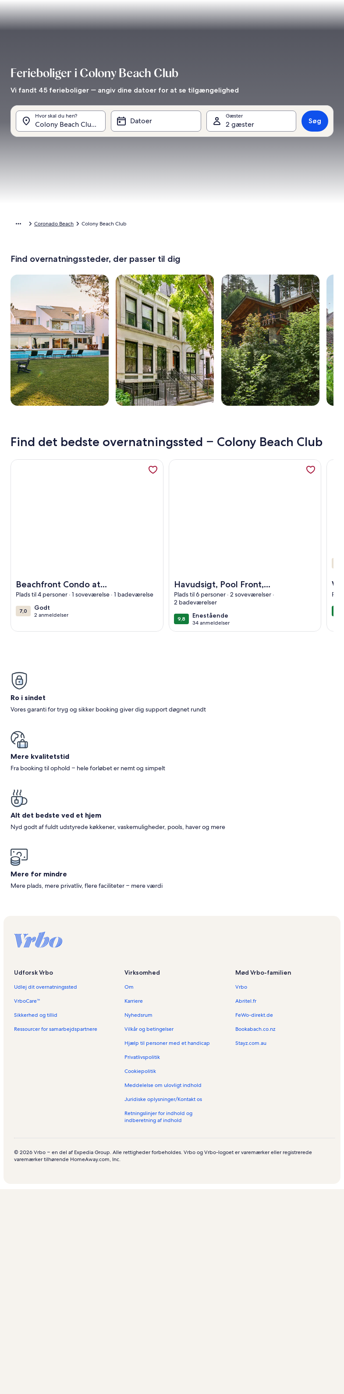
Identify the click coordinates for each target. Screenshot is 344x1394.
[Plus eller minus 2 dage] (172, 1333)
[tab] (119, 55)
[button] (142, 149)
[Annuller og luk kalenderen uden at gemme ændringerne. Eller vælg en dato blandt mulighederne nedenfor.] (81, 33)
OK (172, 1357)
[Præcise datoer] (99, 1333)
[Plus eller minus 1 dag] (138, 1333)
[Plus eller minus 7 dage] (241, 1333)
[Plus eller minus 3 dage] (207, 1333)
